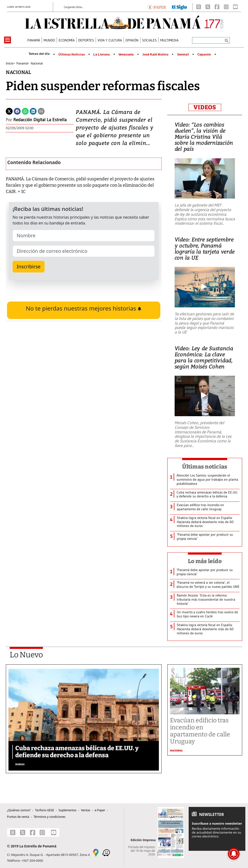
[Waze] (106, 852)
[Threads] (198, 7)
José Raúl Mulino (155, 54)
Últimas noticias (204, 466)
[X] (207, 7)
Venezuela (126, 54)
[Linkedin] (33, 110)
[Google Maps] (96, 852)
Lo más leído (205, 561)
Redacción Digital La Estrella (40, 119)
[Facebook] (217, 7)
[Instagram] (226, 7)
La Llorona (101, 54)
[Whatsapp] (25, 110)
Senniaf (183, 54)
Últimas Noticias (71, 54)
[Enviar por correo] (41, 110)
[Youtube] (235, 7)
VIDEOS (205, 107)
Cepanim (204, 54)
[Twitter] (9, 110)
